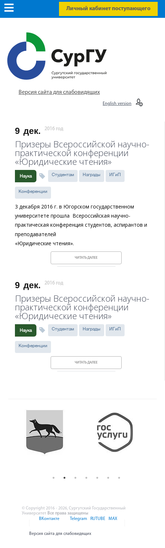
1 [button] (53, 477)
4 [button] (86, 477)
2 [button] (64, 477)
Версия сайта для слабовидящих (59, 92)
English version (117, 104)
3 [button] (75, 477)
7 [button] (119, 477)
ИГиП (115, 174)
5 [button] (97, 477)
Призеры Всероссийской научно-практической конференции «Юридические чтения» (82, 152)
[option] (51, 439)
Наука (26, 176)
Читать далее (86, 258)
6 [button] (108, 477)
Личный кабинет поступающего (108, 9)
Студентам (63, 174)
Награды (92, 174)
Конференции (33, 191)
